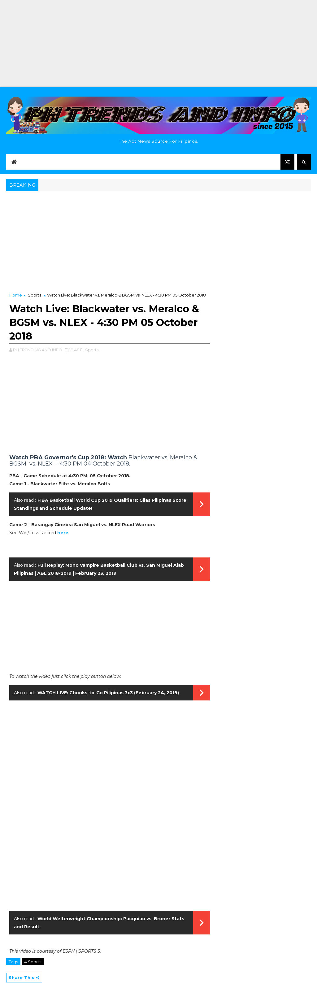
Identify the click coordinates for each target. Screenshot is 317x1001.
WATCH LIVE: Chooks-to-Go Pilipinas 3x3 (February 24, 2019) (108, 693)
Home (15, 294)
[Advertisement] (158, 43)
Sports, (92, 349)
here (62, 532)
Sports (34, 294)
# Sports (32, 961)
